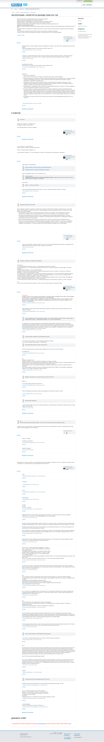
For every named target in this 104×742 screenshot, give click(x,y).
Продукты (17, 12)
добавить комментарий (28, 108)
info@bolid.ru (67, 735)
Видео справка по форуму (25, 12)
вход (84, 4)
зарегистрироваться (41, 723)
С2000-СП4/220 (21, 35)
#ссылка (18, 42)
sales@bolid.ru (77, 735)
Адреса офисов (78, 737)
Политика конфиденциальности (25, 736)
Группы (13, 12)
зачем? (69, 723)
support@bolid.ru (67, 738)
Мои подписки (33, 12)
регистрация (89, 4)
